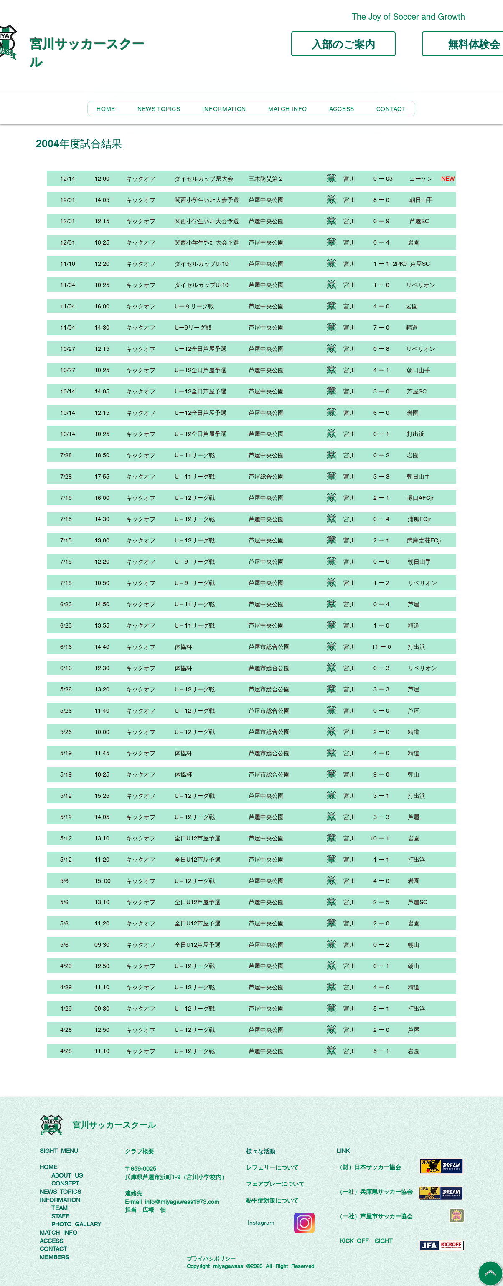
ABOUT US (67, 1175)
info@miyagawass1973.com (182, 1201)
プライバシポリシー (211, 1259)
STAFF (60, 1216)
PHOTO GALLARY (76, 1224)
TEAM (59, 1208)
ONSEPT (67, 1183)
